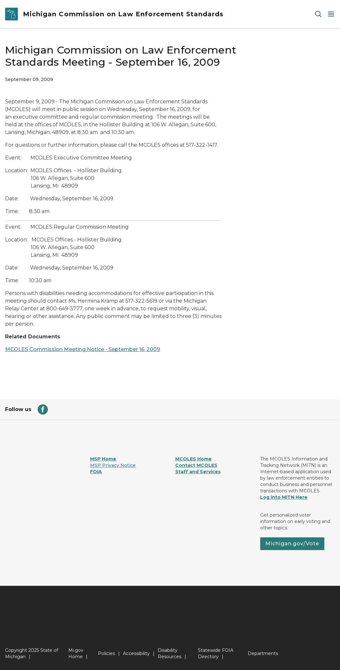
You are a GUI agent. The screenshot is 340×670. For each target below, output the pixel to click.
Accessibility (136, 653)
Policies (106, 653)
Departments (263, 653)
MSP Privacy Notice (113, 465)
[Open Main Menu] (331, 14)
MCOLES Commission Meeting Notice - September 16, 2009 (82, 349)
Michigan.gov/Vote (292, 544)
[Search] (318, 14)
